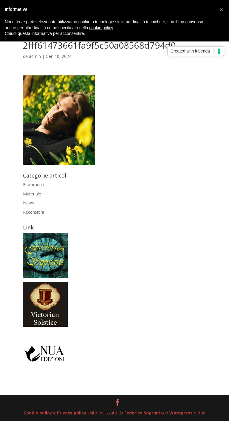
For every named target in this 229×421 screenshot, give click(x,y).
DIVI (201, 413)
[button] (221, 9)
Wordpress (181, 413)
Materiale (32, 194)
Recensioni (33, 212)
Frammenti (33, 184)
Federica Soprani (142, 413)
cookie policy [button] (101, 27)
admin (35, 56)
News (28, 203)
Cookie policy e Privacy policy (55, 413)
